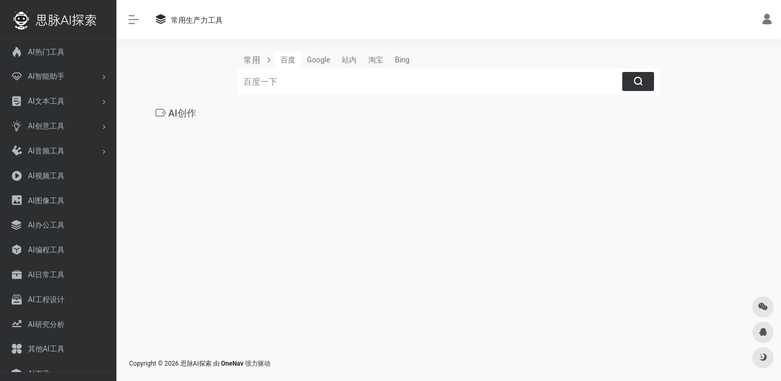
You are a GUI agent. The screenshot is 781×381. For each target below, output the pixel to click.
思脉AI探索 (196, 363)
